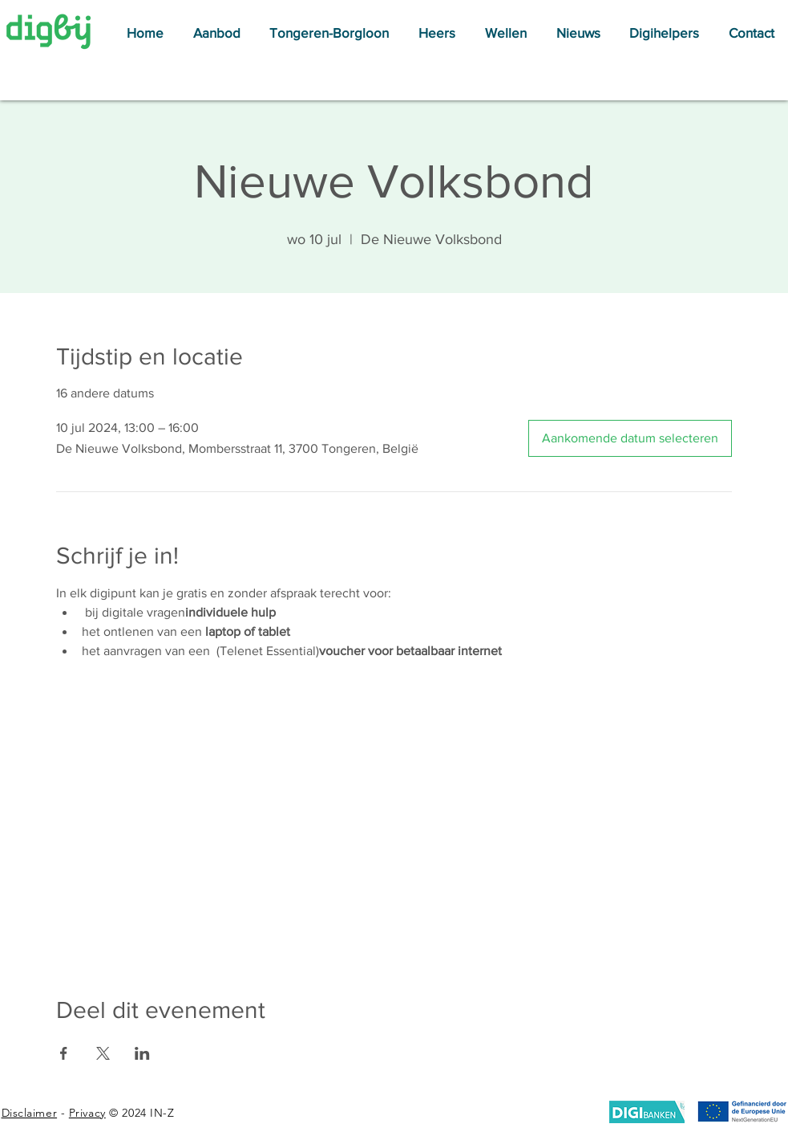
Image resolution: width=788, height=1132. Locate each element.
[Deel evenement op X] (103, 1053)
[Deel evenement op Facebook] (63, 1053)
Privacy (87, 1113)
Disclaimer (30, 1113)
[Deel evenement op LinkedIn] (142, 1053)
